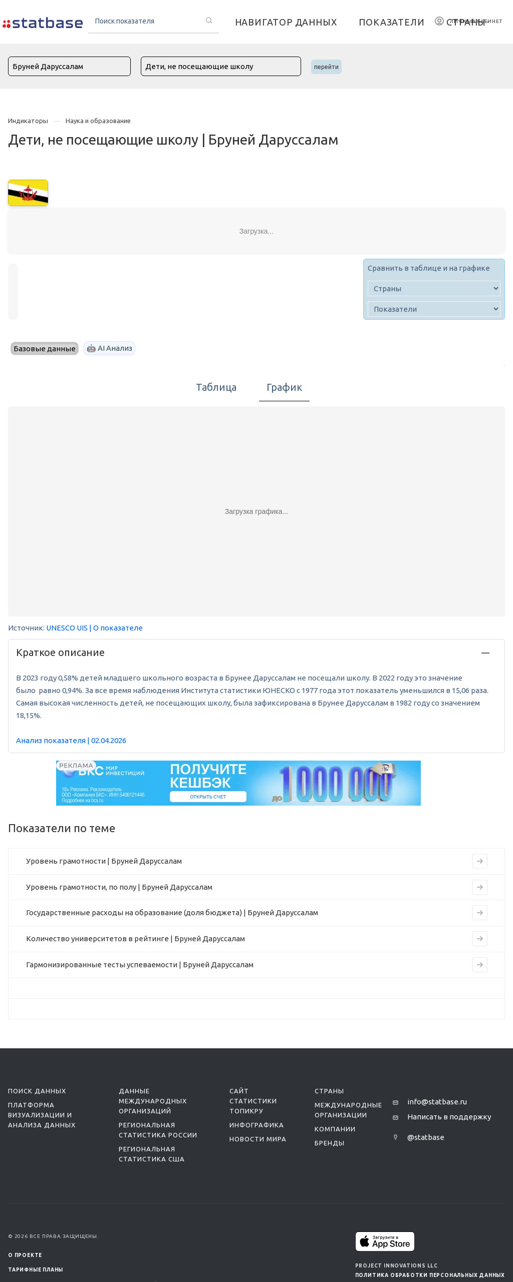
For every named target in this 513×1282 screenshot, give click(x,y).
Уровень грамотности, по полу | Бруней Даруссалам (119, 887)
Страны (329, 1090)
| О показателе (116, 627)
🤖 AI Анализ (109, 348)
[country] (434, 288)
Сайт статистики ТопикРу (253, 1100)
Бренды (330, 1142)
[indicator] (434, 309)
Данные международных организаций (153, 1100)
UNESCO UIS (67, 627)
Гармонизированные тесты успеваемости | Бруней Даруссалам (139, 964)
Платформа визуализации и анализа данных (42, 1114)
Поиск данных (37, 1090)
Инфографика (256, 1124)
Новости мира (258, 1138)
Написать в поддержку (449, 1116)
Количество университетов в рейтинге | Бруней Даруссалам (135, 938)
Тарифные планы (35, 1269)
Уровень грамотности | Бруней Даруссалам (104, 861)
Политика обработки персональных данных (430, 1275)
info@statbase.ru (437, 1101)
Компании (335, 1128)
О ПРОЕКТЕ (25, 1255)
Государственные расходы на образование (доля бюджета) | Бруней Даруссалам (172, 912)
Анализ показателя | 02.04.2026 (71, 740)
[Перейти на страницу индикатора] (479, 861)
